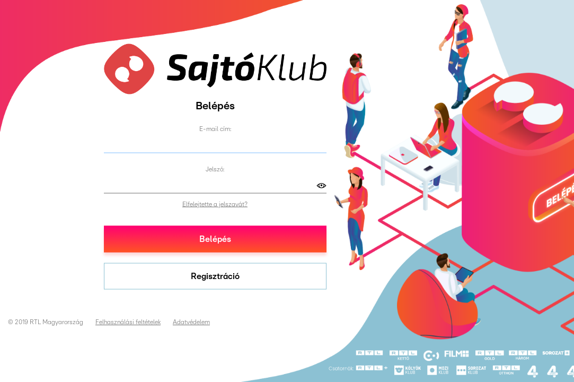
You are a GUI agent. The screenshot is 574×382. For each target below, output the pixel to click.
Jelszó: (215, 169)
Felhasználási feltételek (128, 322)
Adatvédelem (191, 322)
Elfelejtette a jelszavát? (215, 204)
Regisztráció (215, 276)
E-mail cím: (215, 128)
